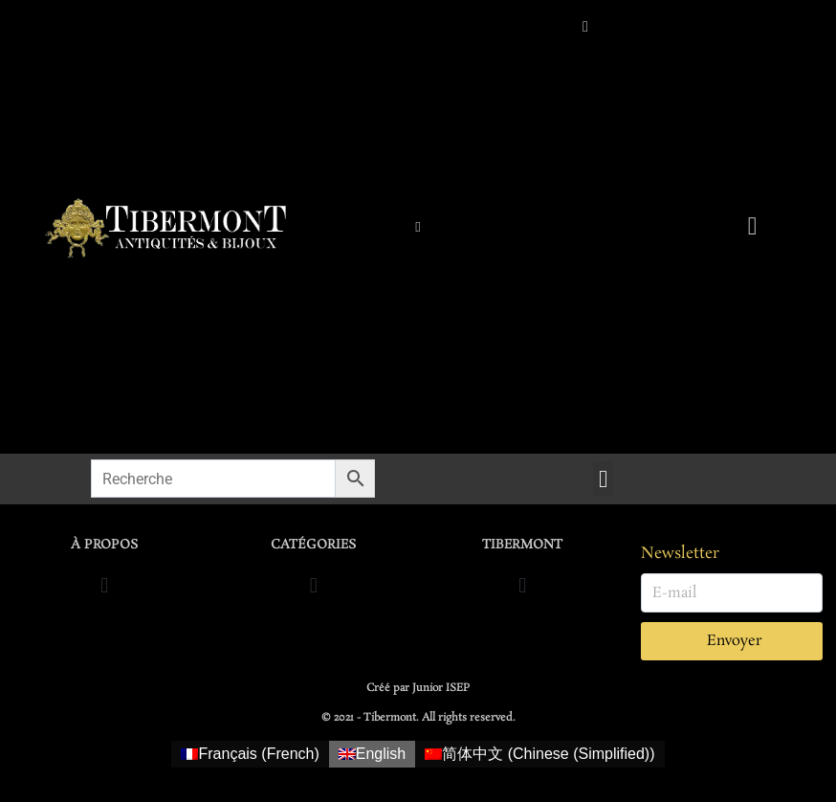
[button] (603, 479)
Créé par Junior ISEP (418, 688)
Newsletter (680, 554)
